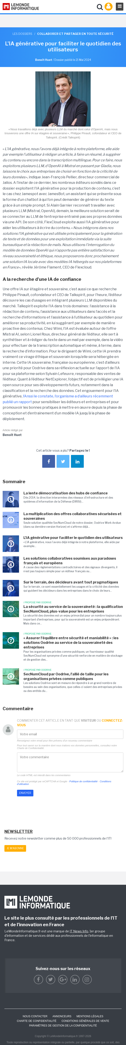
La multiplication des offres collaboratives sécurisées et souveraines (72, 516)
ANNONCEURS (62, 1016)
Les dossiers (22, 33)
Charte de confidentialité (36, 1021)
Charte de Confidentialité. (30, 748)
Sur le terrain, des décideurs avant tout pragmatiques (70, 582)
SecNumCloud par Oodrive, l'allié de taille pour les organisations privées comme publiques (66, 676)
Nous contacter (35, 1016)
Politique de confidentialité (83, 781)
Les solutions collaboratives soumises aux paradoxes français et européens (69, 560)
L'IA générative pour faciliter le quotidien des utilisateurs (73, 538)
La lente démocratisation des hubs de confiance (65, 493)
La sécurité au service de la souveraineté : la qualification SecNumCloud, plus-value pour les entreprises (73, 609)
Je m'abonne (15, 848)
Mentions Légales (89, 1016)
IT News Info (79, 931)
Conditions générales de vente (85, 1021)
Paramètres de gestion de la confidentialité (63, 1025)
